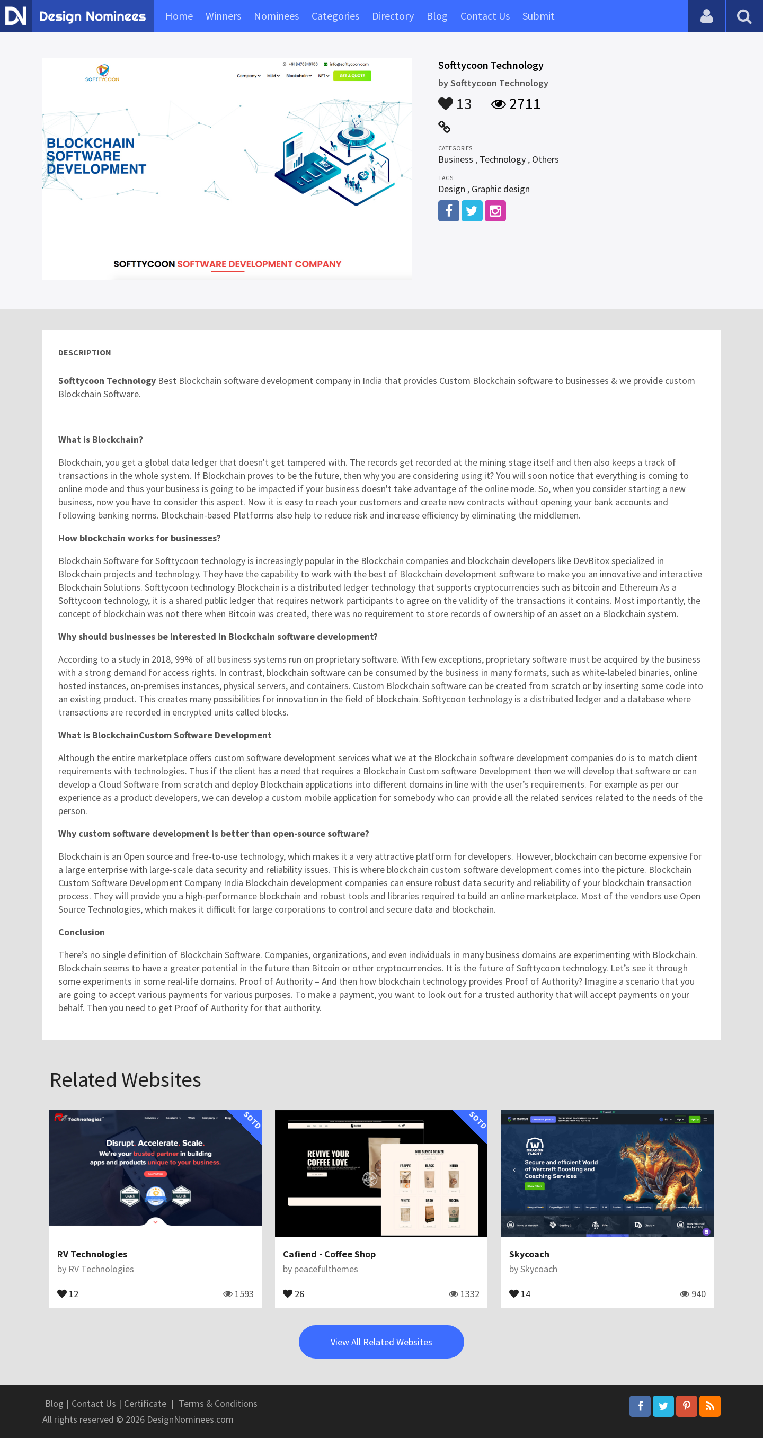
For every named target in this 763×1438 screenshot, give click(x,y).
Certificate (145, 1403)
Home (179, 15)
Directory (393, 15)
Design (451, 189)
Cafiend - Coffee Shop (329, 1254)
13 (455, 98)
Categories (335, 15)
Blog (437, 15)
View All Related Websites (381, 1342)
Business (455, 159)
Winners (223, 15)
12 (67, 1293)
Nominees (276, 15)
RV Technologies (92, 1254)
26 (293, 1293)
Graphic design (501, 189)
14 (519, 1293)
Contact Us (485, 15)
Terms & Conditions (218, 1403)
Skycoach (529, 1254)
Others (545, 159)
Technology (503, 159)
